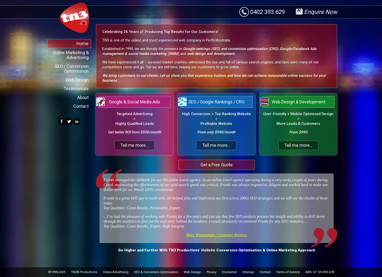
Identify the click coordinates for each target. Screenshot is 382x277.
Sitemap (248, 272)
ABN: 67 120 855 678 (319, 272)
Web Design (77, 79)
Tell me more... (134, 145)
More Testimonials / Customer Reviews (216, 235)
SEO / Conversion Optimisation (72, 69)
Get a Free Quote (217, 164)
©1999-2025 (57, 272)
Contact (81, 106)
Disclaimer (229, 272)
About (83, 97)
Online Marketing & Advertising (71, 55)
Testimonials (76, 88)
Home (82, 43)
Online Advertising (115, 272)
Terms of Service (288, 272)
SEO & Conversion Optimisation (156, 272)
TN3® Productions (84, 272)
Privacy (211, 272)
